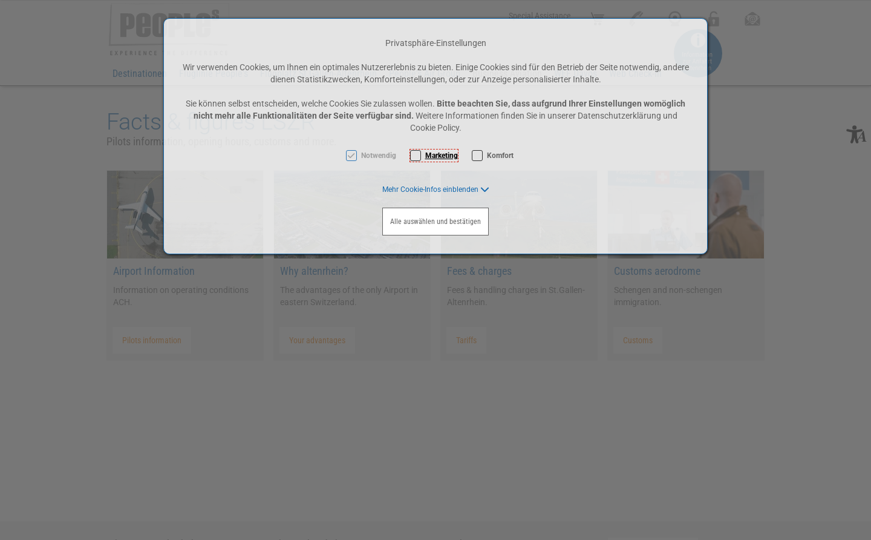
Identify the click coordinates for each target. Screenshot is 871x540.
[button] (435, 189)
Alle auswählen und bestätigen (435, 221)
